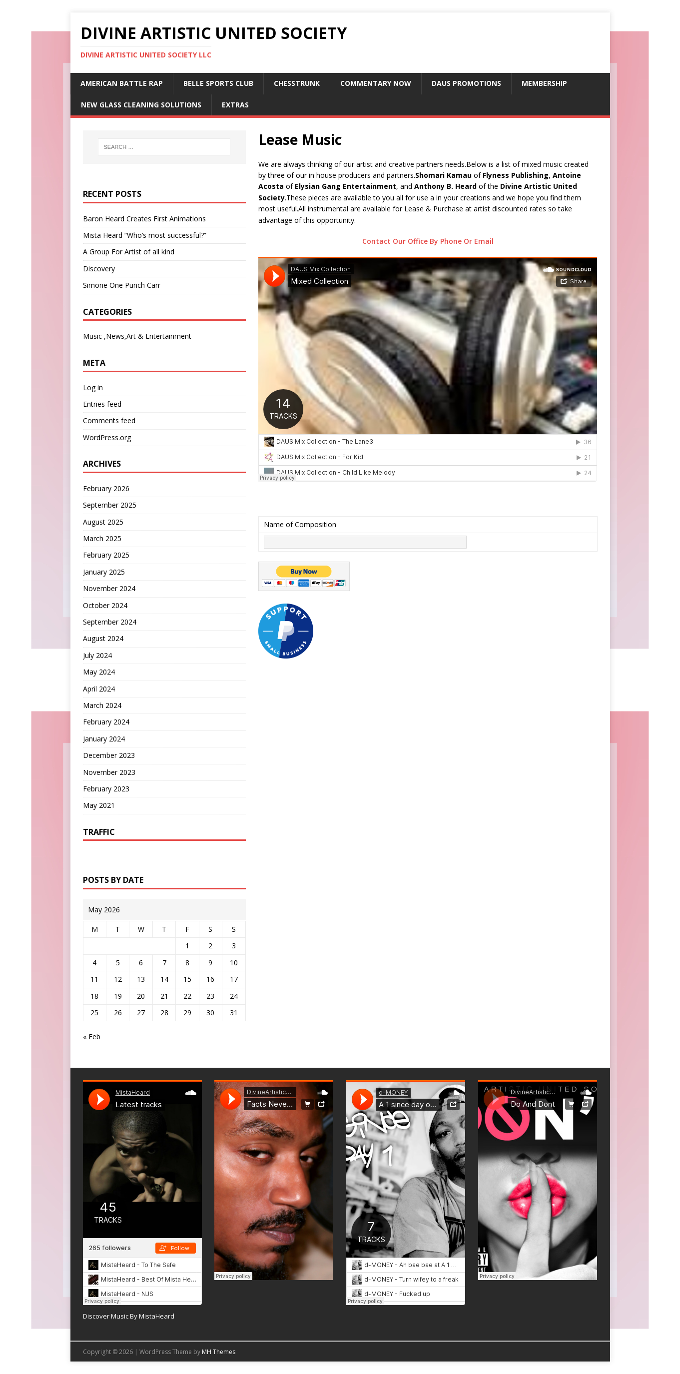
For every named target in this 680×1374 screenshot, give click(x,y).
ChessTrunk (297, 83)
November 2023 (109, 772)
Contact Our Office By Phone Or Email (428, 241)
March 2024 (102, 705)
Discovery (99, 268)
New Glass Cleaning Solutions (141, 104)
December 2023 (109, 755)
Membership (544, 83)
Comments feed (109, 420)
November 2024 (109, 588)
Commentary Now (375, 83)
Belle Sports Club (218, 83)
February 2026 (106, 488)
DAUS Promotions (466, 83)
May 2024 (99, 672)
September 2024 (109, 622)
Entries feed (102, 404)
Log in (93, 387)
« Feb (91, 1036)
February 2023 (106, 788)
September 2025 (109, 505)
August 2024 (103, 638)
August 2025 (103, 522)
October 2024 (105, 605)
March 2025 (102, 538)
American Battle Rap (121, 83)
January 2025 (104, 572)
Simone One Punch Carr (121, 285)
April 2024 (99, 688)
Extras (235, 104)
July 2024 (97, 655)
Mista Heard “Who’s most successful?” (144, 235)
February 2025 (106, 555)
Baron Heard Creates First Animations (144, 218)
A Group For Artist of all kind (128, 251)
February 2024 (106, 721)
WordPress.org (107, 437)
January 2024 (104, 738)
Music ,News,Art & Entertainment (137, 336)
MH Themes (218, 1352)
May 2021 (99, 805)
